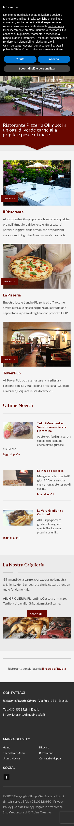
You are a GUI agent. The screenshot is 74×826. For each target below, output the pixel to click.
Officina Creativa (40, 812)
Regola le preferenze (49, 807)
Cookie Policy (23, 807)
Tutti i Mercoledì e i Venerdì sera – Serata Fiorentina (52, 427)
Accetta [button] (54, 55)
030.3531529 (18, 709)
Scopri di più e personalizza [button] (37, 65)
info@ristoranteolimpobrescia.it (24, 714)
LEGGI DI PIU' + (11, 454)
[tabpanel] (37, 81)
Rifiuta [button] (20, 55)
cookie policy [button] (56, 23)
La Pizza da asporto (50, 470)
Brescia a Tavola (54, 668)
